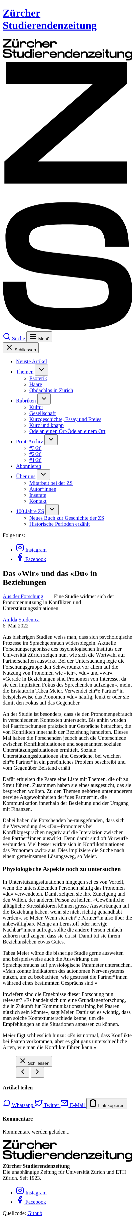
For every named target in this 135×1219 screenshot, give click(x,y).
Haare (35, 384)
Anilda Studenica (21, 619)
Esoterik (38, 378)
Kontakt (38, 501)
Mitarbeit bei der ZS (51, 483)
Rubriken (26, 400)
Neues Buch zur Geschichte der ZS (66, 518)
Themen (24, 372)
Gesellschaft (42, 413)
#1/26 (35, 460)
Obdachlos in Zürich (51, 390)
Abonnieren (28, 466)
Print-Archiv (29, 441)
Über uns (25, 476)
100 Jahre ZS (30, 511)
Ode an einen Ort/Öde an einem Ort (67, 431)
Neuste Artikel (31, 361)
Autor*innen (42, 489)
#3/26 (35, 448)
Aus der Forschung (23, 596)
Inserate (37, 495)
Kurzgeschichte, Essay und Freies (65, 419)
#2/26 (35, 454)
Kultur (36, 407)
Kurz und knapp (46, 425)
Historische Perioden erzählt (59, 524)
